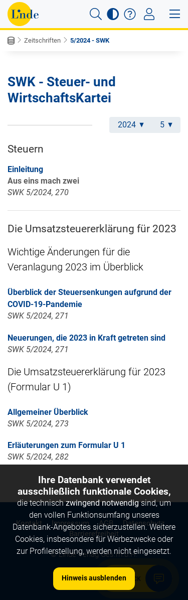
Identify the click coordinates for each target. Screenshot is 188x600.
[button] (95, 14)
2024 (131, 124)
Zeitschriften (42, 40)
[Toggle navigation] (149, 14)
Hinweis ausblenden (94, 578)
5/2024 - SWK (89, 40)
